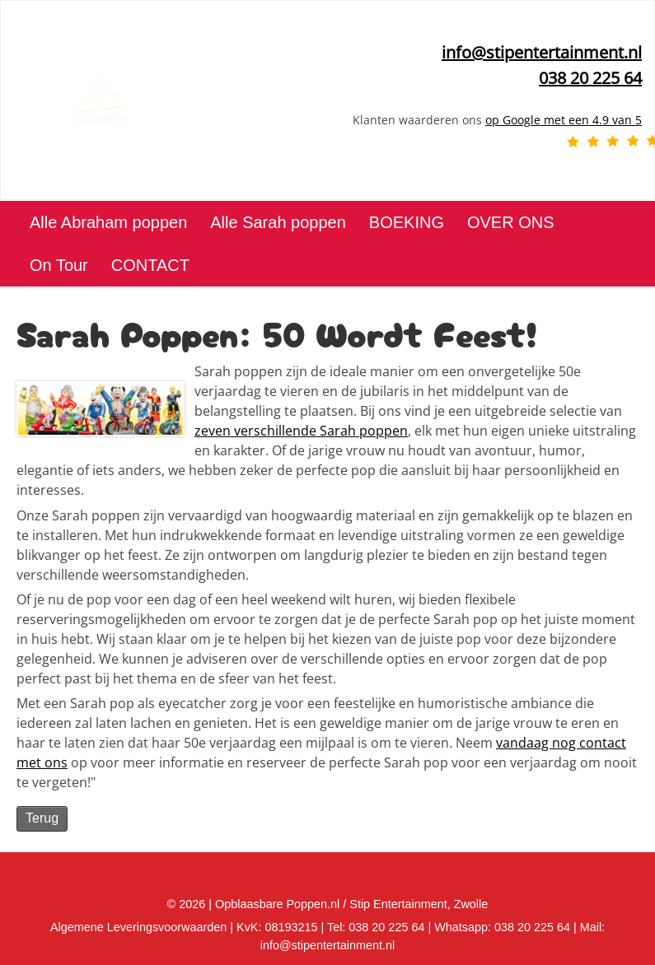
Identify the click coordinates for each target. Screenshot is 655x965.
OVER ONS (510, 222)
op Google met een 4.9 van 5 (563, 120)
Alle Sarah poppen (278, 222)
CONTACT (150, 265)
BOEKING (406, 222)
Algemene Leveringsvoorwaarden (138, 927)
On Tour (59, 265)
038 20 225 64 (532, 927)
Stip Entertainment (398, 904)
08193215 (290, 927)
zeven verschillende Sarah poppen (301, 431)
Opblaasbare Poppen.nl (277, 904)
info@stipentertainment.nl (542, 52)
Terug (42, 818)
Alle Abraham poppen (108, 222)
